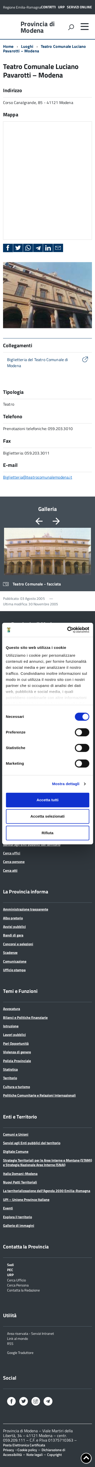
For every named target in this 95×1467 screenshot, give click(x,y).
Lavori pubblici (14, 1034)
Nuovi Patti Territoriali (20, 1182)
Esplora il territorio (17, 1216)
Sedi (10, 1264)
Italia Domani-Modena (20, 1173)
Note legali (34, 1454)
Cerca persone (14, 861)
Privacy (8, 1449)
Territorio (10, 1077)
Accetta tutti (47, 800)
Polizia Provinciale (17, 1060)
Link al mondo (17, 1338)
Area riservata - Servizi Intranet (30, 1333)
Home (8, 46)
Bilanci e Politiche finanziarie (25, 1017)
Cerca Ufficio (16, 1279)
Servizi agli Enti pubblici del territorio (31, 844)
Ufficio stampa (14, 969)
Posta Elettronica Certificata (24, 1445)
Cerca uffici (11, 853)
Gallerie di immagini (18, 1225)
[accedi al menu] (85, 26)
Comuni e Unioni (15, 1134)
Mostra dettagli (65, 784)
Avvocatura (11, 1008)
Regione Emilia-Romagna (22, 7)
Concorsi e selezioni (18, 944)
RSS (10, 1343)
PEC (10, 1269)
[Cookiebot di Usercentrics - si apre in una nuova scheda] (67, 629)
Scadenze (10, 952)
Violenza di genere (17, 1052)
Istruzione (10, 1026)
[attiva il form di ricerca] (71, 27)
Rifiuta (47, 833)
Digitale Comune (15, 1151)
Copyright (54, 1454)
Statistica (10, 1069)
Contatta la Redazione (23, 1289)
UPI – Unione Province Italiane (26, 1199)
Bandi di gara (13, 935)
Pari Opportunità (16, 1043)
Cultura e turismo (16, 1086)
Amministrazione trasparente (25, 909)
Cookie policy (27, 1449)
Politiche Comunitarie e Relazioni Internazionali (39, 1095)
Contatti (48, 7)
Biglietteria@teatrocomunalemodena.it (37, 477)
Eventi (8, 1208)
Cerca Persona (18, 1284)
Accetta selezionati (47, 816)
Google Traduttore (20, 1352)
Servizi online (79, 7)
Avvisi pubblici (14, 926)
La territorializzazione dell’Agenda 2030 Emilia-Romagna (46, 1190)
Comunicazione (14, 961)
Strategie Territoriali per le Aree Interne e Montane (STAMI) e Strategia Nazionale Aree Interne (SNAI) (47, 1162)
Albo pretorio (13, 918)
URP (61, 7)
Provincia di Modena (38, 27)
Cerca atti (10, 870)
